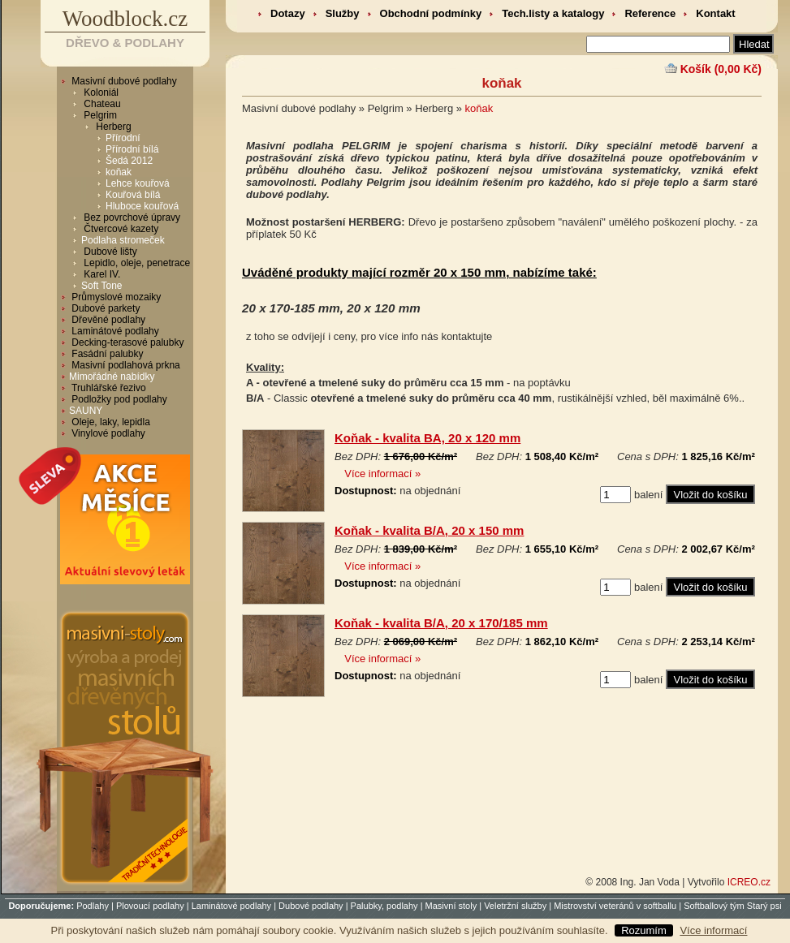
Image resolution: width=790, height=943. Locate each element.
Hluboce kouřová (142, 206)
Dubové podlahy (310, 906)
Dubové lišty (109, 251)
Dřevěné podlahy (107, 319)
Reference (650, 13)
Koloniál (100, 92)
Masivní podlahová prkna (124, 365)
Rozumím (644, 930)
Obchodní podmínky (431, 13)
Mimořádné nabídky (111, 376)
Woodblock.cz (125, 18)
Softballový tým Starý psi (732, 906)
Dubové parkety (104, 308)
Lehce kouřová (138, 183)
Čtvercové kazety (119, 229)
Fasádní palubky (106, 354)
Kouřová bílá (133, 194)
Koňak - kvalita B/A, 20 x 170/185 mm (441, 623)
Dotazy (287, 13)
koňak (119, 172)
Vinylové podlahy (107, 433)
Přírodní (123, 138)
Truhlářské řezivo (107, 388)
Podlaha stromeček (123, 240)
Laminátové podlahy (114, 331)
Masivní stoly (451, 906)
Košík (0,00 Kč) (721, 68)
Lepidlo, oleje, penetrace (135, 263)
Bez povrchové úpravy (130, 217)
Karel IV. (100, 274)
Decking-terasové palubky (126, 342)
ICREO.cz (749, 882)
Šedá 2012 (129, 160)
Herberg (112, 126)
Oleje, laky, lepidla (109, 422)
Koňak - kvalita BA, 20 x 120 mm (427, 438)
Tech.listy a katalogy (553, 13)
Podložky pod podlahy (118, 399)
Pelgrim (99, 115)
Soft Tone (101, 285)
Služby (343, 13)
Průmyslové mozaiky (115, 297)
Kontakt (715, 13)
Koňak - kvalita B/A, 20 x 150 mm (429, 530)
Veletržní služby (515, 906)
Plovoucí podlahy (150, 906)
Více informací (713, 930)
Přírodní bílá (132, 149)
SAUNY (85, 410)
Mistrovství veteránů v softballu (615, 906)
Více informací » (382, 473)
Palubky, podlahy (384, 906)
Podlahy (92, 906)
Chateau (101, 104)
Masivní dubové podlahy (123, 81)
